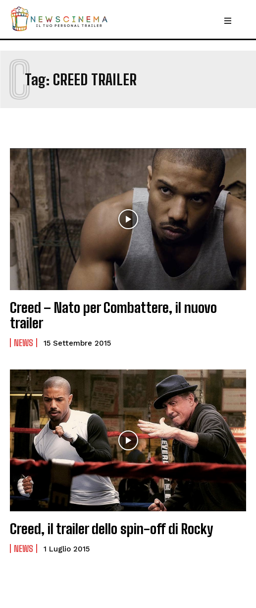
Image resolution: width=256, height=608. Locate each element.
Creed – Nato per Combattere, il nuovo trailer (113, 315)
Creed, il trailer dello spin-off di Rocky (111, 528)
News (23, 342)
